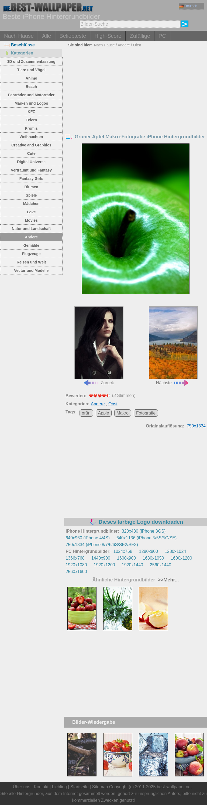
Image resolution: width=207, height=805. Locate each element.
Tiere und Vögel (31, 70)
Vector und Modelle (31, 270)
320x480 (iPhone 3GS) (144, 531)
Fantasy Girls (31, 178)
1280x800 (148, 551)
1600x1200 (181, 558)
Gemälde (31, 245)
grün (86, 413)
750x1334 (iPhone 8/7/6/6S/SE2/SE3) (101, 544)
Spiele (31, 195)
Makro (123, 413)
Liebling (59, 787)
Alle (46, 36)
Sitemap (100, 787)
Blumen (31, 187)
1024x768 (122, 551)
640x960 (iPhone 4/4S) (87, 538)
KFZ (31, 111)
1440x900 (100, 558)
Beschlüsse (19, 45)
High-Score (107, 36)
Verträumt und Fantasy (31, 170)
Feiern (31, 120)
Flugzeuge (31, 254)
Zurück (98, 345)
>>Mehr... (168, 580)
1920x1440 (132, 565)
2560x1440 (160, 565)
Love (31, 212)
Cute (31, 153)
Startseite (79, 787)
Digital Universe (31, 162)
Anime (31, 78)
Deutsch (188, 6)
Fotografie (146, 413)
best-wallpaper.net (174, 787)
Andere (31, 237)
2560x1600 (76, 571)
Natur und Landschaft (31, 229)
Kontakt (41, 787)
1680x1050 (153, 558)
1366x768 (74, 558)
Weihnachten (31, 137)
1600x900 (126, 558)
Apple (103, 413)
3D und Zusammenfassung (31, 61)
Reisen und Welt (31, 262)
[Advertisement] (136, 89)
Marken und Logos (31, 103)
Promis (31, 128)
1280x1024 (175, 551)
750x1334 (196, 426)
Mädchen (31, 203)
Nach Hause (19, 36)
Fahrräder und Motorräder (31, 95)
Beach (31, 86)
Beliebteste (72, 36)
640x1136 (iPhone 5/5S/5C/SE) (146, 538)
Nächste (173, 345)
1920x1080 (76, 565)
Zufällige (140, 36)
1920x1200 (104, 565)
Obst (137, 45)
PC (162, 36)
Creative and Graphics (31, 145)
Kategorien (18, 53)
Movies (31, 220)
